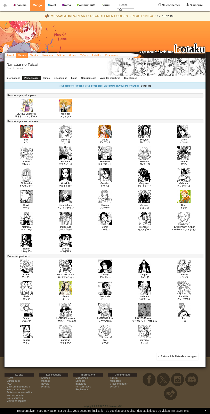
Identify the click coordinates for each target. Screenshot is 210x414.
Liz (183, 318)
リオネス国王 (105, 321)
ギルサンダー (26, 186)
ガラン (183, 164)
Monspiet (144, 227)
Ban (26, 139)
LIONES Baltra (105, 318)
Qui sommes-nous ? (18, 386)
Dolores (184, 274)
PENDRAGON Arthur (184, 227)
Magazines (47, 55)
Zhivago (144, 340)
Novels (45, 383)
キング (183, 207)
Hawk (26, 205)
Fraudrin (144, 161)
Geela (66, 296)
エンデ (26, 299)
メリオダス (65, 116)
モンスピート (144, 229)
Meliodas (65, 113)
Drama (66, 5)
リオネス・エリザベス (26, 116)
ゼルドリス (65, 251)
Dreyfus (144, 139)
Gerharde (105, 296)
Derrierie (65, 139)
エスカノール (65, 164)
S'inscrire (194, 5)
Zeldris (65, 248)
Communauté (86, 5)
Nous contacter (15, 395)
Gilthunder (26, 183)
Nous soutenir (15, 398)
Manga (37, 5)
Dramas (45, 386)
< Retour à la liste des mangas (177, 356)
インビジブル (184, 299)
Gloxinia (65, 183)
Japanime (20, 5)
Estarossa (105, 161)
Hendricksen (65, 205)
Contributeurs (88, 78)
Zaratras (65, 340)
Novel (52, 5)
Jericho (144, 205)
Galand (183, 161)
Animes (45, 378)
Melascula (65, 227)
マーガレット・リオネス (144, 321)
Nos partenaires (16, 389)
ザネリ (26, 342)
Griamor (183, 183)
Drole (184, 139)
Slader (26, 248)
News (10, 378)
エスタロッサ (105, 164)
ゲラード (105, 299)
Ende (26, 296)
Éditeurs (61, 55)
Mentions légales (16, 401)
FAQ (9, 383)
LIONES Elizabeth (26, 113)
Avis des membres (110, 78)
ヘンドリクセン (66, 207)
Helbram (144, 296)
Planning (34, 55)
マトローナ (26, 229)
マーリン (105, 229)
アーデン (26, 277)
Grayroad (144, 183)
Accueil (10, 55)
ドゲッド (144, 277)
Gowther (105, 183)
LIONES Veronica (65, 318)
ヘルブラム (144, 299)
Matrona (26, 227)
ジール (105, 342)
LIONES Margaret (144, 318)
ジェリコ (144, 207)
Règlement (81, 389)
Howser (105, 205)
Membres (115, 380)
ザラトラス (65, 342)
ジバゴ (144, 342)
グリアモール (184, 186)
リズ (183, 321)
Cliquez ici (165, 16)
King (183, 205)
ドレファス (144, 142)
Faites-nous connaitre (19, 392)
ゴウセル (105, 186)
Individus (96, 55)
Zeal (105, 340)
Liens (74, 78)
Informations (13, 78)
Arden (26, 274)
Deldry (105, 274)
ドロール (183, 142)
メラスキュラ (65, 229)
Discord (114, 386)
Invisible (183, 296)
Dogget (144, 274)
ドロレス (183, 277)
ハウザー (105, 207)
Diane (105, 139)
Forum (106, 5)
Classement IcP (119, 383)
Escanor (65, 161)
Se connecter (169, 5)
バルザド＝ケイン (66, 277)
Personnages (111, 55)
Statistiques (130, 78)
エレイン (26, 164)
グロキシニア (65, 186)
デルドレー (105, 277)
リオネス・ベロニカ (66, 321)
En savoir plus (180, 410)
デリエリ (65, 142)
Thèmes (84, 55)
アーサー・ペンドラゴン (183, 229)
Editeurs (80, 380)
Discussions (60, 78)
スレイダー (26, 251)
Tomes (46, 78)
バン (26, 142)
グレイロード (144, 186)
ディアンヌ (105, 142)
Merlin (105, 227)
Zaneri (26, 340)
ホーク (26, 207)
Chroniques (13, 380)
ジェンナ (26, 321)
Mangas (22, 55)
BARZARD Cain (65, 274)
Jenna (26, 318)
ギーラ (65, 299)
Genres (72, 55)
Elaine (26, 161)
